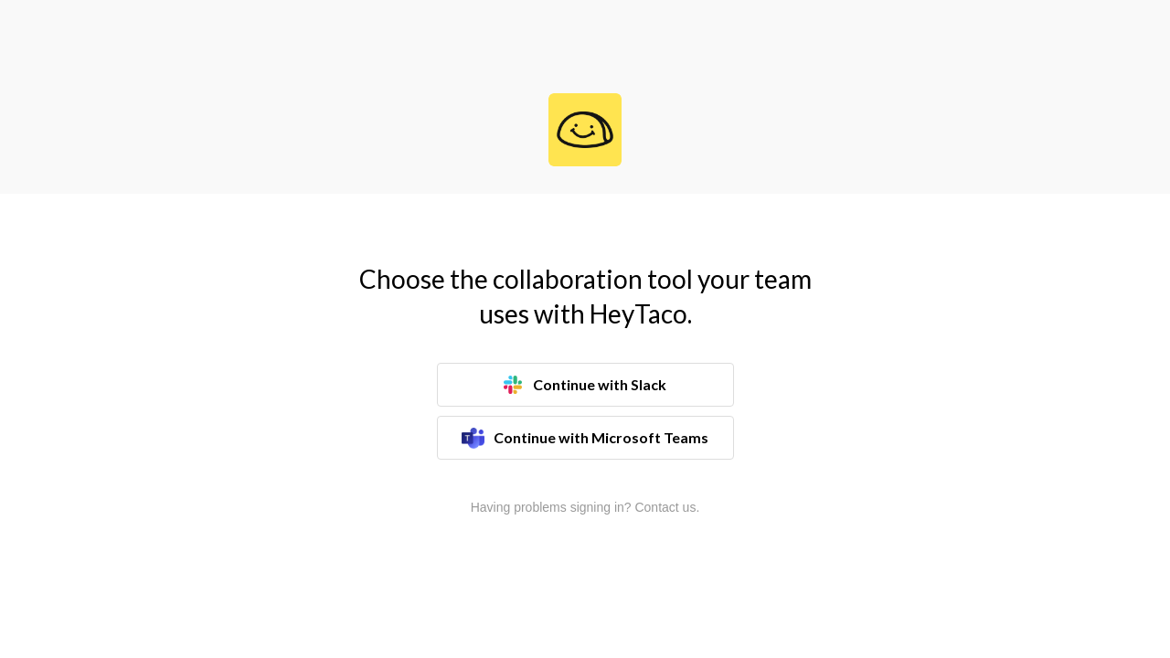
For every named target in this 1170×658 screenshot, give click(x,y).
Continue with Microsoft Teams (585, 438)
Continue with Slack (585, 385)
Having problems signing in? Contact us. (585, 507)
